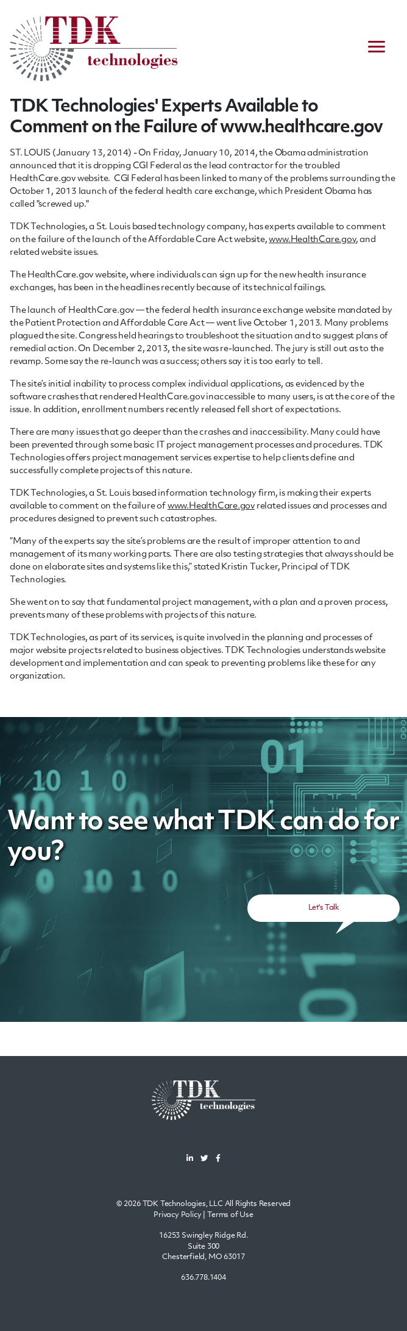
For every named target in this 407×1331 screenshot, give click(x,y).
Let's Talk (323, 908)
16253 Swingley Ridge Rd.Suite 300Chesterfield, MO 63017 (203, 1246)
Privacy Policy (178, 1215)
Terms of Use (230, 1215)
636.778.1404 (203, 1278)
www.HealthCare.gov (312, 239)
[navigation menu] (376, 49)
